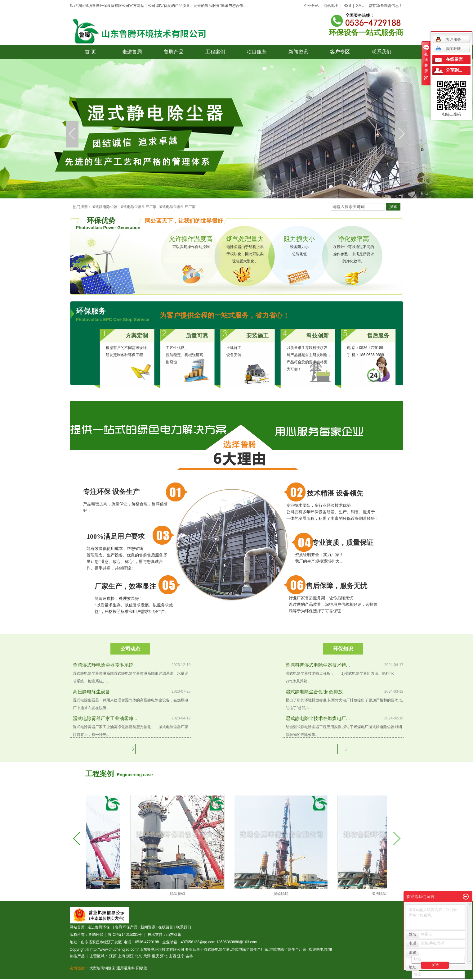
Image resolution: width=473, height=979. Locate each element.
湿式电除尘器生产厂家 (138, 207)
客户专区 (340, 51)
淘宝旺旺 (448, 48)
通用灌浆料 (125, 968)
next (401, 134)
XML (360, 5)
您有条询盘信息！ (385, 5)
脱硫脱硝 (187, 893)
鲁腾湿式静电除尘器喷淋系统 (103, 665)
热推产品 (77, 956)
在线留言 (165, 927)
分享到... (454, 70)
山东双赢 (173, 934)
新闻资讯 (298, 51)
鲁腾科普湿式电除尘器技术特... (318, 665)
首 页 (90, 51)
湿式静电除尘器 (104, 207)
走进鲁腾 (132, 51)
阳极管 (141, 968)
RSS (347, 5)
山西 (172, 956)
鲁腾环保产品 (126, 927)
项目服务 (257, 51)
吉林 (189, 956)
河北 (163, 956)
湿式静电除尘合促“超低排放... (316, 691)
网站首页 (77, 927)
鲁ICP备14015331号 (125, 934)
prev (72, 134)
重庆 (155, 956)
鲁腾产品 (174, 51)
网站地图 (331, 5)
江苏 (113, 956)
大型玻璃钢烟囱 (102, 968)
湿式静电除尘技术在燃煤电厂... (318, 718)
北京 (138, 956)
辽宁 (181, 956)
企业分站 (311, 5)
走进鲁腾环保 (99, 927)
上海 (121, 956)
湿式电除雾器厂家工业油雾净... (105, 718)
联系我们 (381, 51)
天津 (147, 956)
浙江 (130, 956)
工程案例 (215, 51)
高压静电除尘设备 (91, 691)
